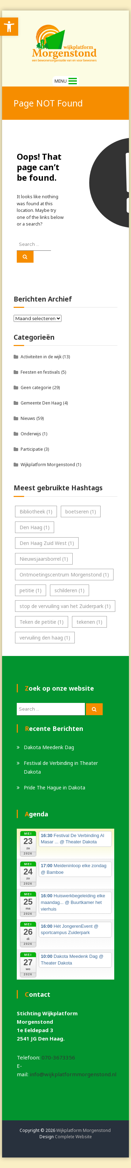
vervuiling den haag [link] (45, 637)
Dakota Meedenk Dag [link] (49, 747)
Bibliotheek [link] (36, 511)
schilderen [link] (69, 590)
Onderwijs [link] (31, 434)
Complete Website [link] (73, 1137)
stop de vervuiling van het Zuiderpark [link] (65, 606)
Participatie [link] (32, 449)
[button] (60, 81)
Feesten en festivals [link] (40, 372)
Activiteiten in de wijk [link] (41, 357)
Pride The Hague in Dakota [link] (54, 787)
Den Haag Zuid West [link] (47, 543)
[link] (9, 27)
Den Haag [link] (35, 527)
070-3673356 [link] (58, 1057)
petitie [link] (31, 590)
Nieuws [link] (28, 418)
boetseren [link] (80, 511)
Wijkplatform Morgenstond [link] (48, 465)
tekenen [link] (89, 621)
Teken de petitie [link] (42, 621)
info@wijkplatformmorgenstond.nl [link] (73, 1074)
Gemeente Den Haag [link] (41, 403)
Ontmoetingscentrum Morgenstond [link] (64, 574)
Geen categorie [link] (36, 388)
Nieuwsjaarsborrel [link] (44, 558)
